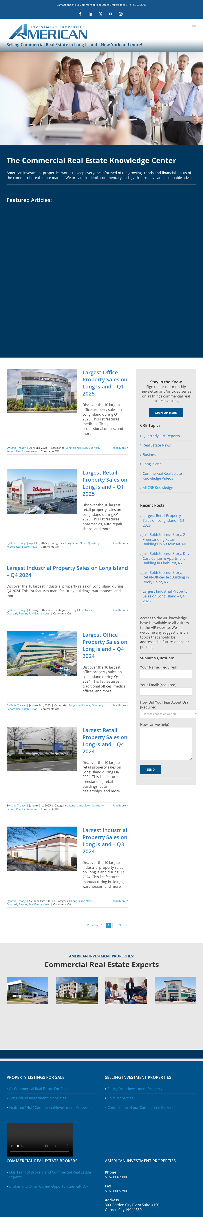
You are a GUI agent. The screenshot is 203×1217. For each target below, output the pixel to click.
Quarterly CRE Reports (161, 435)
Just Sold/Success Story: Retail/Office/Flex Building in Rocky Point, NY (166, 577)
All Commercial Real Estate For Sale (38, 1089)
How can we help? (155, 724)
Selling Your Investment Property (135, 1089)
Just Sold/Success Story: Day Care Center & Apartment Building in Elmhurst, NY (166, 558)
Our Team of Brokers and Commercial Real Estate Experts (50, 1174)
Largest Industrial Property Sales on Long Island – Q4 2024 (67, 571)
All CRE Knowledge (158, 487)
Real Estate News (26, 451)
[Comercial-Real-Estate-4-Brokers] (126, 978)
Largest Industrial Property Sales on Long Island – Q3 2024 (104, 840)
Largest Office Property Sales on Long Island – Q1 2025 (104, 383)
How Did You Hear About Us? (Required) (164, 705)
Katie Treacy (18, 448)
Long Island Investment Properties (37, 1098)
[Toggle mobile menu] (194, 26)
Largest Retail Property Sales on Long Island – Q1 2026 (164, 520)
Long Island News (76, 448)
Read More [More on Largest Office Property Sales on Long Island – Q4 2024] (119, 705)
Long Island (152, 464)
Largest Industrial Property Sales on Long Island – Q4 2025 (165, 596)
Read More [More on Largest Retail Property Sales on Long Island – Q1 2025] (119, 543)
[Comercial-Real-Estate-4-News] (175, 978)
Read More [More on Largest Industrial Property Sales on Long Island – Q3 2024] (119, 901)
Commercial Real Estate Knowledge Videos (162, 476)
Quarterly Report (17, 613)
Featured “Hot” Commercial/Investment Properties (51, 1107)
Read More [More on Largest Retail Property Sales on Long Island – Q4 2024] (119, 805)
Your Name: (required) (158, 667)
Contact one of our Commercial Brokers (141, 1107)
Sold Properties (120, 1098)
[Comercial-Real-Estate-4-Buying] (27, 978)
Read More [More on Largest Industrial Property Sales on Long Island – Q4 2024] (119, 610)
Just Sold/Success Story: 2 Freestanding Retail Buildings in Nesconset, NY (165, 539)
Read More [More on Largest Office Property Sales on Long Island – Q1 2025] (119, 448)
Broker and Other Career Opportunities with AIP (49, 1186)
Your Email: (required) (158, 684)
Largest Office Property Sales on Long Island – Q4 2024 (104, 645)
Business (150, 454)
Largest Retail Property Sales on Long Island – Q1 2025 (104, 483)
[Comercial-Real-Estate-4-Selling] (77, 978)
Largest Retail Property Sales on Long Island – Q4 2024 (104, 740)
